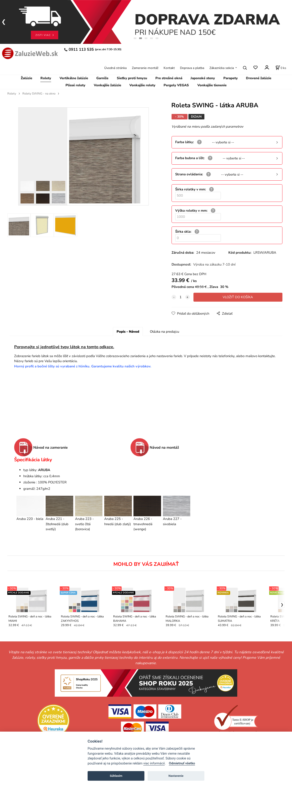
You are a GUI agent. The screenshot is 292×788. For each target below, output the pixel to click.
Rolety (45, 78)
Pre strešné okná (168, 78)
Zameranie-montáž (145, 68)
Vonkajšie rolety (142, 85)
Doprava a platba (192, 68)
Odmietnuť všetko (182, 763)
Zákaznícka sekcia (221, 68)
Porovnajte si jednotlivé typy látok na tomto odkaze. (64, 347)
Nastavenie (175, 775)
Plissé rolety (75, 85)
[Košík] (281, 68)
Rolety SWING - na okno (38, 94)
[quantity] (180, 297)
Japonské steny (202, 78)
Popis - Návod (128, 331)
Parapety (230, 78)
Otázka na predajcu (164, 331)
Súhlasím (116, 775)
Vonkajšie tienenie (212, 85)
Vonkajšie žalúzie (107, 85)
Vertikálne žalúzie (74, 78)
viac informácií (154, 763)
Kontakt (169, 68)
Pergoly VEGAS (176, 85)
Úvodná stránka (115, 68)
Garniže (102, 78)
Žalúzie (26, 78)
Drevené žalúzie (258, 78)
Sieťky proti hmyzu (132, 78)
